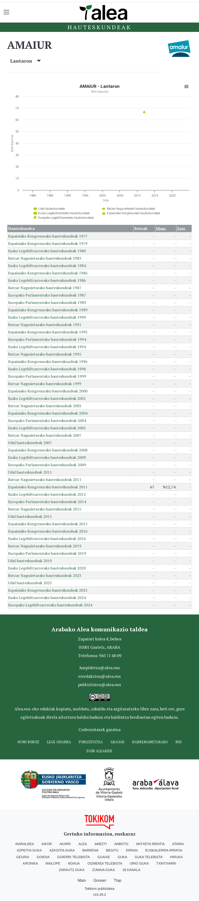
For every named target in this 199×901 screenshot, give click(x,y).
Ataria (178, 844)
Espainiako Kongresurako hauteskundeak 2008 (47, 450)
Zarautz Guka (71, 870)
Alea (82, 844)
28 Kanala (131, 870)
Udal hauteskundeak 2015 (30, 516)
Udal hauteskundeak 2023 (30, 582)
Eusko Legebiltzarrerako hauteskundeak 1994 (47, 346)
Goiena (43, 857)
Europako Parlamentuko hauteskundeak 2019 (47, 553)
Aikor (47, 844)
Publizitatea (91, 742)
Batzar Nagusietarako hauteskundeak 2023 (44, 575)
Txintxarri (166, 863)
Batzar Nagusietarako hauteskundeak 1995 (44, 354)
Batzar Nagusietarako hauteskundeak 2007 (44, 435)
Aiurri (65, 844)
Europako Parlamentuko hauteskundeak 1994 (47, 339)
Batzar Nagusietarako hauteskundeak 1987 (44, 287)
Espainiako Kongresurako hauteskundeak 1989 (47, 309)
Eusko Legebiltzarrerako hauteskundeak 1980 (47, 250)
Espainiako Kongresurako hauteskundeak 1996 (47, 361)
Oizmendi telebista (104, 863)
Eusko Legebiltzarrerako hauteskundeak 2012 (47, 494)
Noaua (74, 863)
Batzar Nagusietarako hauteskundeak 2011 (44, 479)
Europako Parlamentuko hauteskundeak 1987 (47, 295)
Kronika (30, 863)
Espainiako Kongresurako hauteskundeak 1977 (47, 236)
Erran (132, 850)
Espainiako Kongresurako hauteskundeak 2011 (47, 487)
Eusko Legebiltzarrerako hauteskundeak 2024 (47, 597)
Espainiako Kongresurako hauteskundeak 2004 (47, 413)
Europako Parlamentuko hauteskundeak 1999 (47, 376)
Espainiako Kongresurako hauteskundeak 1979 (47, 243)
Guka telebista (149, 857)
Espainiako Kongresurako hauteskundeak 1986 (47, 273)
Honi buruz (28, 742)
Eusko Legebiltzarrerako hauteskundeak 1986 (47, 280)
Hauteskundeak (99, 27)
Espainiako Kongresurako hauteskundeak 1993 (47, 332)
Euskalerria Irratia (163, 850)
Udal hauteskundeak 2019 (30, 560)
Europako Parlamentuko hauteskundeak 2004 (47, 420)
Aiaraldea (24, 844)
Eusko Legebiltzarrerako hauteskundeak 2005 (47, 428)
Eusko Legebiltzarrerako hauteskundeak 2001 (47, 398)
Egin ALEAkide (99, 751)
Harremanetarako (150, 742)
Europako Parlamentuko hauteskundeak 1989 (47, 302)
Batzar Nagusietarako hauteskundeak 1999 (44, 383)
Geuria (22, 857)
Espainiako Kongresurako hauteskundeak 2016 (47, 531)
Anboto (121, 844)
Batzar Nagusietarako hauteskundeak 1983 (44, 258)
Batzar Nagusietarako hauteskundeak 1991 (44, 324)
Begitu (112, 850)
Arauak (117, 742)
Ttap (117, 880)
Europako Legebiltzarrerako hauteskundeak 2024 (50, 605)
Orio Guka (139, 863)
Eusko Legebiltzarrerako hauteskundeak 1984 (47, 265)
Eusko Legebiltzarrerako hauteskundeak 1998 (47, 368)
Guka (122, 857)
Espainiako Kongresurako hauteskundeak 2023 (47, 590)
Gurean (99, 880)
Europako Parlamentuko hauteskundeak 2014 (47, 501)
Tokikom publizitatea (99, 889)
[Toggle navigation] (6, 12)
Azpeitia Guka (29, 850)
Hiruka (176, 857)
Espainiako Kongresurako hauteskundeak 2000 (47, 391)
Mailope (52, 863)
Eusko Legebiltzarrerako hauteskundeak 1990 (47, 317)
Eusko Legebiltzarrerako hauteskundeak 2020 (47, 568)
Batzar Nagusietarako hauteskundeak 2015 (44, 509)
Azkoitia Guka (62, 850)
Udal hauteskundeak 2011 (30, 472)
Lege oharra (59, 742)
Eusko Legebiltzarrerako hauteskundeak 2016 (47, 538)
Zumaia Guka (103, 870)
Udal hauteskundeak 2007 (30, 442)
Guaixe (103, 857)
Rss (178, 742)
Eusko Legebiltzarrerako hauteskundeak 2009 (47, 457)
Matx (82, 880)
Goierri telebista (73, 857)
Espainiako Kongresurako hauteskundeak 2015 (47, 523)
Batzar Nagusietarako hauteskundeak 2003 (44, 405)
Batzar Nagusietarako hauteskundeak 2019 (44, 546)
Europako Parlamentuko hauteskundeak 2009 (47, 464)
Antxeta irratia (150, 844)
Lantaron (25, 61)
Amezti (100, 844)
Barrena (90, 850)
